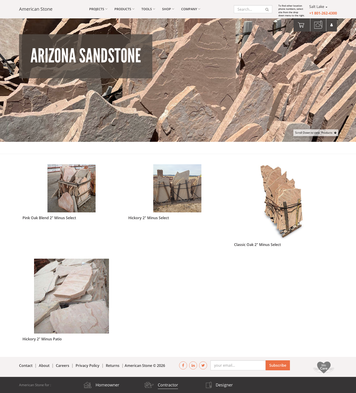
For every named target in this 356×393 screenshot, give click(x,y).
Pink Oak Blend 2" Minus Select (49, 217)
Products (124, 9)
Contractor (168, 385)
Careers (62, 365)
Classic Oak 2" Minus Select (257, 244)
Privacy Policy (87, 365)
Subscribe (277, 365)
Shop (168, 9)
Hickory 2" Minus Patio (42, 339)
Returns (112, 365)
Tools (148, 9)
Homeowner (107, 385)
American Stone (35, 9)
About (44, 365)
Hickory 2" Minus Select (148, 217)
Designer (224, 385)
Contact (25, 365)
